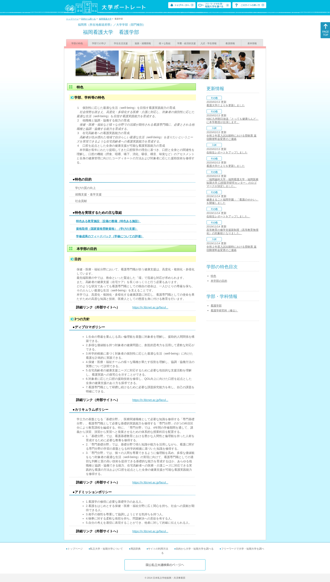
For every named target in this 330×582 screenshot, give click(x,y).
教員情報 (230, 43)
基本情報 (252, 43)
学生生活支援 (121, 43)
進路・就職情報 (143, 43)
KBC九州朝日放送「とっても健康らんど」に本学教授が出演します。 (232, 120)
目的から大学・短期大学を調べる (195, 548)
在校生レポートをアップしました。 (228, 216)
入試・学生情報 (208, 43)
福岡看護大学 (105, 19)
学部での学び (99, 43)
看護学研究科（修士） (224, 310)
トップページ (72, 19)
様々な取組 (164, 43)
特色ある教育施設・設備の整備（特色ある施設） (108, 221)
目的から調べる (88, 19)
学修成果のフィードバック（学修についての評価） (110, 236)
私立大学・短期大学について (106, 548)
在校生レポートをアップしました (227, 152)
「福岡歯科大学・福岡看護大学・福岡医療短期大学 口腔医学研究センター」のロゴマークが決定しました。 (232, 183)
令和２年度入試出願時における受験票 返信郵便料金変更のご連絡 (231, 137)
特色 (213, 276)
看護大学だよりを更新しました (225, 105)
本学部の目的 (219, 280)
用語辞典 (135, 548)
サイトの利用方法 (158, 548)
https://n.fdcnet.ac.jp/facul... (150, 307)
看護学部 (216, 305)
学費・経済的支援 (186, 43)
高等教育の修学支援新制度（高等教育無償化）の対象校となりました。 (232, 231)
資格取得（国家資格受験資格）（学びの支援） (107, 228)
